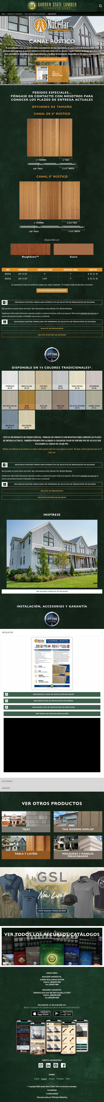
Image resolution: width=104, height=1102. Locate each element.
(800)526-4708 (55, 982)
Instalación (7, 632)
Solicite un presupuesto (52, 328)
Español (44, 1078)
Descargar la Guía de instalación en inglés (53, 694)
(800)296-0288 (55, 995)
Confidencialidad (52, 1093)
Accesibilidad (52, 1090)
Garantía (6, 788)
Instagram (40, 1065)
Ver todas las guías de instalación (52, 714)
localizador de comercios (88, 313)
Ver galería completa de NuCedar (52, 591)
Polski (68, 1078)
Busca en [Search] (100, 6)
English (36, 1078)
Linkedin (48, 1065)
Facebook (63, 1065)
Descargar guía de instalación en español (54, 701)
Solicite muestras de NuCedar (52, 59)
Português (60, 1078)
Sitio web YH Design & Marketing (52, 1097)
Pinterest (55, 1065)
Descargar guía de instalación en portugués (53, 707)
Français (52, 1078)
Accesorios (7, 781)
